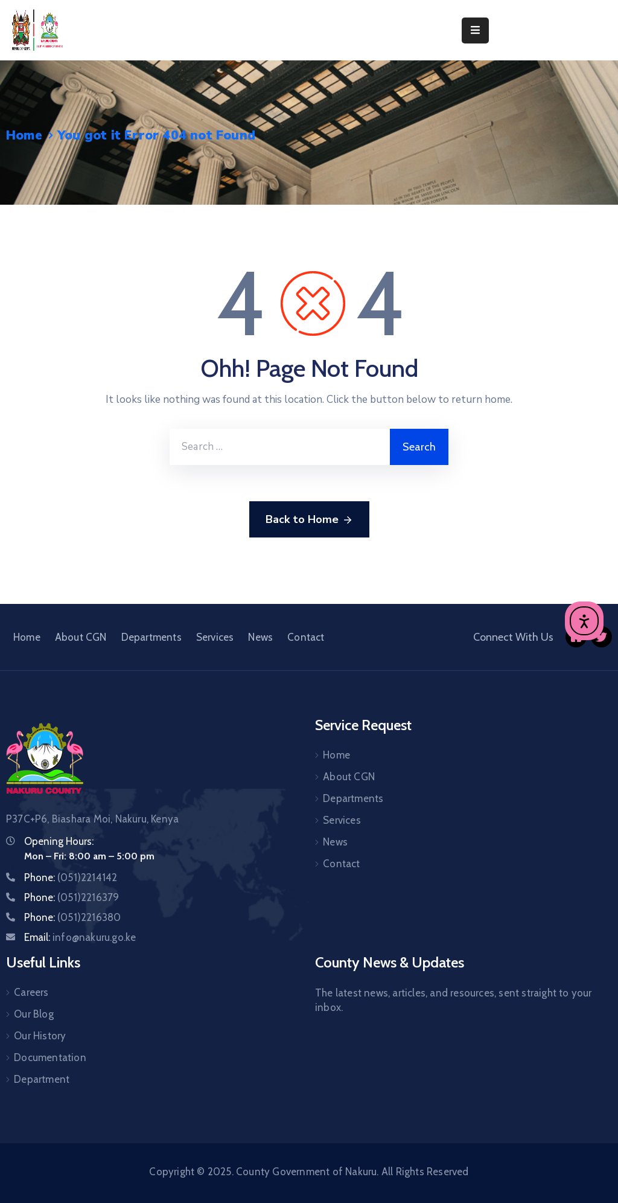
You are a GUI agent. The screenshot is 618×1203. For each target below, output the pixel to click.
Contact (305, 637)
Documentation (50, 1057)
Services (215, 637)
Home (24, 135)
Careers (31, 992)
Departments (151, 637)
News (260, 637)
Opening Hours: (59, 841)
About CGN (81, 637)
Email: (80, 937)
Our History (40, 1036)
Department (41, 1079)
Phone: (70, 877)
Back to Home (309, 520)
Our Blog (34, 1014)
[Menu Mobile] (475, 30)
